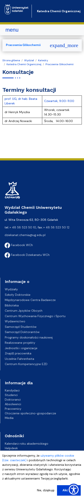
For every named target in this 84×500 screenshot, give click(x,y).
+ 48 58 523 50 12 (56, 227)
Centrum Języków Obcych (23, 311)
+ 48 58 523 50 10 (23, 227)
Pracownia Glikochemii (59, 64)
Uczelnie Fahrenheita (19, 359)
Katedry (43, 60)
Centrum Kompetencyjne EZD (26, 364)
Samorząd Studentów (21, 327)
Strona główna (11, 60)
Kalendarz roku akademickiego (26, 444)
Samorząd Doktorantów (22, 332)
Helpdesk (11, 448)
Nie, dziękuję (45, 490)
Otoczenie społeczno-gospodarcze (30, 413)
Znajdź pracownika (18, 353)
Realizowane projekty (20, 343)
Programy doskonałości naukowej (29, 337)
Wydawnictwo (15, 321)
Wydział (29, 60)
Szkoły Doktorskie (17, 295)
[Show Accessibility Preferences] (74, 490)
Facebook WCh (19, 245)
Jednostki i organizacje (21, 348)
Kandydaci (12, 390)
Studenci (11, 395)
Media (9, 418)
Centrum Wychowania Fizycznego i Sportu (35, 316)
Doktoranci (13, 399)
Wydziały (11, 289)
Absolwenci (13, 404)
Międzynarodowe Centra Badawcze (30, 300)
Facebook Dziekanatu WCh (27, 255)
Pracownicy (13, 409)
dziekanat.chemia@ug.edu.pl (25, 235)
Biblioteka (12, 305)
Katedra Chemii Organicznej (59, 11)
